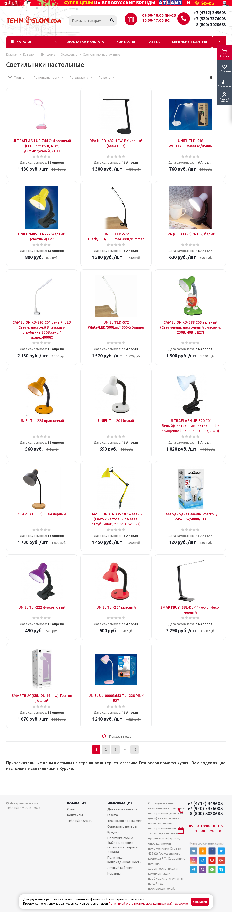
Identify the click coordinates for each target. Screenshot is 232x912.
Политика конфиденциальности (124, 860)
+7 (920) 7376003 (210, 18)
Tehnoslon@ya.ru (79, 820)
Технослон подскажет (124, 820)
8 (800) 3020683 (211, 24)
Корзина (114, 873)
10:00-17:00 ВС (156, 20)
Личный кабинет (120, 867)
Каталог (24, 41)
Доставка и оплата (85, 41)
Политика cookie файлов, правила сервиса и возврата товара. (122, 844)
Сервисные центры (189, 41)
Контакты (125, 41)
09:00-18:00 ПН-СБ (159, 15)
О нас (71, 809)
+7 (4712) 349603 (210, 12)
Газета (153, 41)
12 (134, 749)
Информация (120, 803)
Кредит (113, 832)
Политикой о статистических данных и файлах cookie (148, 903)
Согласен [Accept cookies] (200, 902)
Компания (76, 803)
